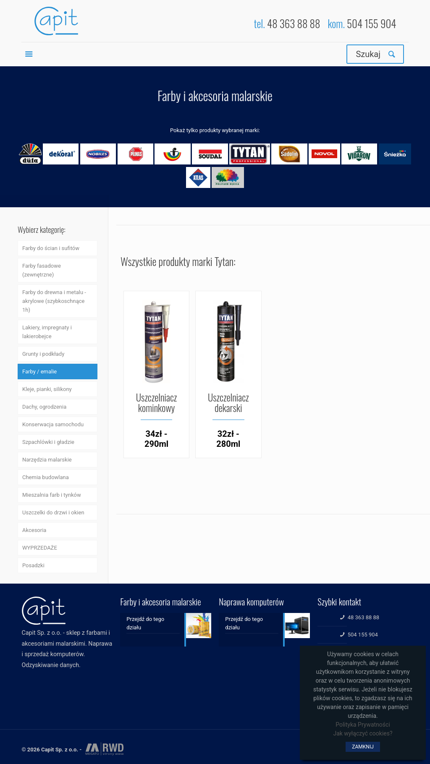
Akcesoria (34, 530)
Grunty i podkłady (43, 354)
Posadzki (33, 565)
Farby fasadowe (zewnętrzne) (41, 270)
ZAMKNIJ (363, 747)
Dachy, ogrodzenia (44, 407)
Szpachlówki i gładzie (48, 442)
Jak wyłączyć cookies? (362, 733)
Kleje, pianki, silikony (47, 389)
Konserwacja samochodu (53, 424)
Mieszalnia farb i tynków (51, 495)
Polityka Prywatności (363, 724)
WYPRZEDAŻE (39, 548)
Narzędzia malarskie (47, 459)
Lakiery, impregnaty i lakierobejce (47, 331)
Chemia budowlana (45, 477)
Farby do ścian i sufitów (50, 248)
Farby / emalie (39, 371)
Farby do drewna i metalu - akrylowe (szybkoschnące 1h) (54, 301)
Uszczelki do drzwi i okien (53, 512)
